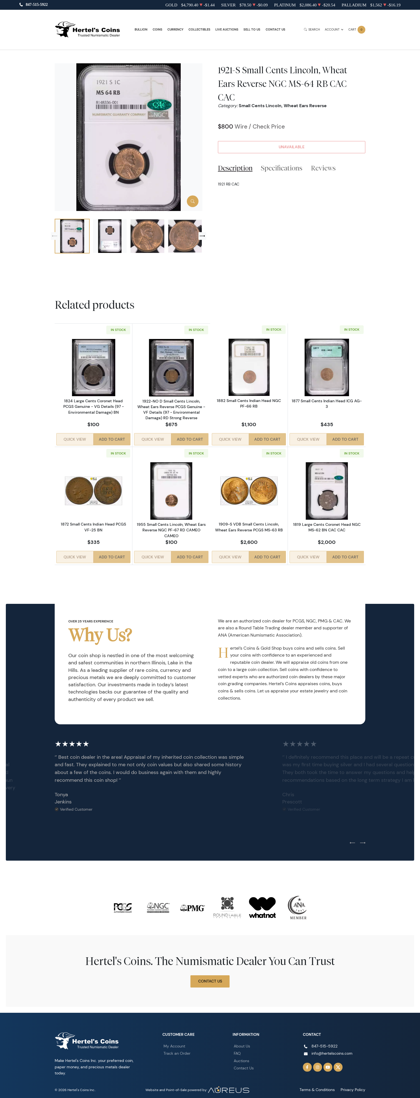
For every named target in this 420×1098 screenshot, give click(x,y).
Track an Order (177, 1049)
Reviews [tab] (323, 168)
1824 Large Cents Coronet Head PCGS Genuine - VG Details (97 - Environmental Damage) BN (93, 406)
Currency (175, 29)
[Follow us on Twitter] (338, 1063)
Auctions (241, 1056)
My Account (174, 1042)
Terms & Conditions (322, 1086)
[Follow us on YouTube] (327, 1063)
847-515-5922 (37, 5)
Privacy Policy (354, 1086)
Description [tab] (235, 168)
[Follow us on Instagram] (317, 1063)
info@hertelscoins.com (332, 1049)
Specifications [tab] (281, 168)
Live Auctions (226, 29)
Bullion (141, 29)
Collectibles (199, 29)
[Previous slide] (55, 236)
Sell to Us (251, 29)
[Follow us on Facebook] (307, 1063)
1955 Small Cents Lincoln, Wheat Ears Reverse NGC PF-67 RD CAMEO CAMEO (171, 528)
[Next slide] (202, 236)
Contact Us (275, 29)
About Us (242, 1042)
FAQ (237, 1049)
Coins (157, 29)
